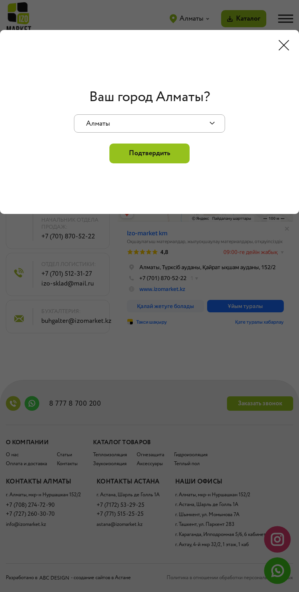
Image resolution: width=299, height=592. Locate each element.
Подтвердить (149, 153)
